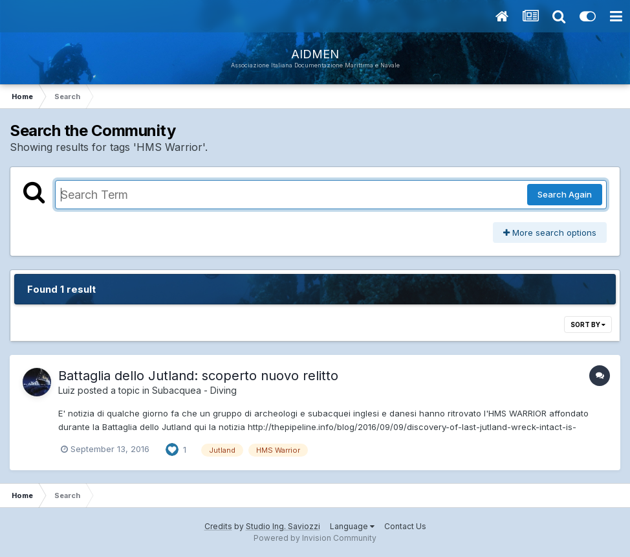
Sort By (587, 324)
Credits (218, 526)
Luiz (66, 390)
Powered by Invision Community (315, 538)
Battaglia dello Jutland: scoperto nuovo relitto (198, 375)
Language (352, 526)
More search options (549, 232)
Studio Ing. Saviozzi (283, 526)
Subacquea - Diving (194, 390)
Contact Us (405, 526)
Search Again (565, 194)
